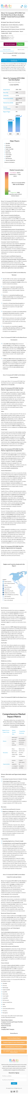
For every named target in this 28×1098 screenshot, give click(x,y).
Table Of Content (21, 49)
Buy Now (20, 44)
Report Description (7, 49)
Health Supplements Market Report (14, 1046)
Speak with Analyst (10, 44)
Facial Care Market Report (14, 1038)
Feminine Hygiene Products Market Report (14, 1042)
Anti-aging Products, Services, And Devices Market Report (14, 1051)
